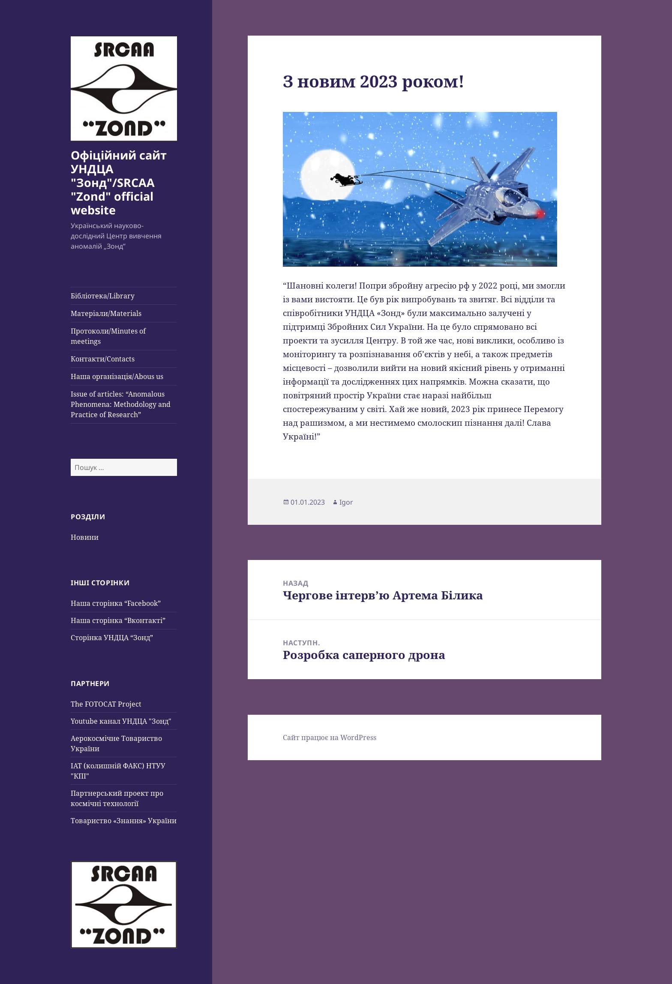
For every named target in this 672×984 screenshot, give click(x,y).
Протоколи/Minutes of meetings (108, 336)
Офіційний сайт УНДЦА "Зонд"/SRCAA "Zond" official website (119, 182)
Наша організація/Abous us (117, 376)
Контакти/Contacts (103, 359)
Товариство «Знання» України (124, 820)
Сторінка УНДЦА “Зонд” (112, 637)
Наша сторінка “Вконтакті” (118, 620)
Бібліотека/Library (103, 296)
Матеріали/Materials (106, 313)
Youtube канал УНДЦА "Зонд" (121, 721)
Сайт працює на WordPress (329, 737)
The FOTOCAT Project (106, 704)
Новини (85, 537)
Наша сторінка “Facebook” (116, 603)
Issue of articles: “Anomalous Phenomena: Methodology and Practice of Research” (121, 404)
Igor (346, 502)
